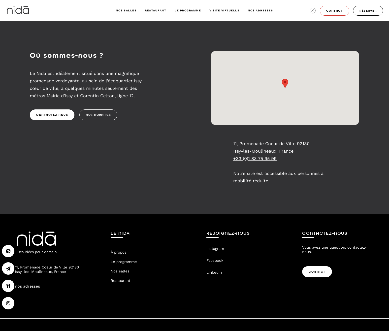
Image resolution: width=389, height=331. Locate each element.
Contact (317, 271)
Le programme (188, 10)
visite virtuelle (224, 10)
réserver (368, 10)
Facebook (215, 260)
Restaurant (155, 10)
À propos (119, 252)
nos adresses (260, 10)
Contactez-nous (52, 115)
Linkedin (214, 272)
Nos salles (126, 10)
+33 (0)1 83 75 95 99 (255, 158)
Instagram (215, 248)
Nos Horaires (98, 115)
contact (334, 10)
